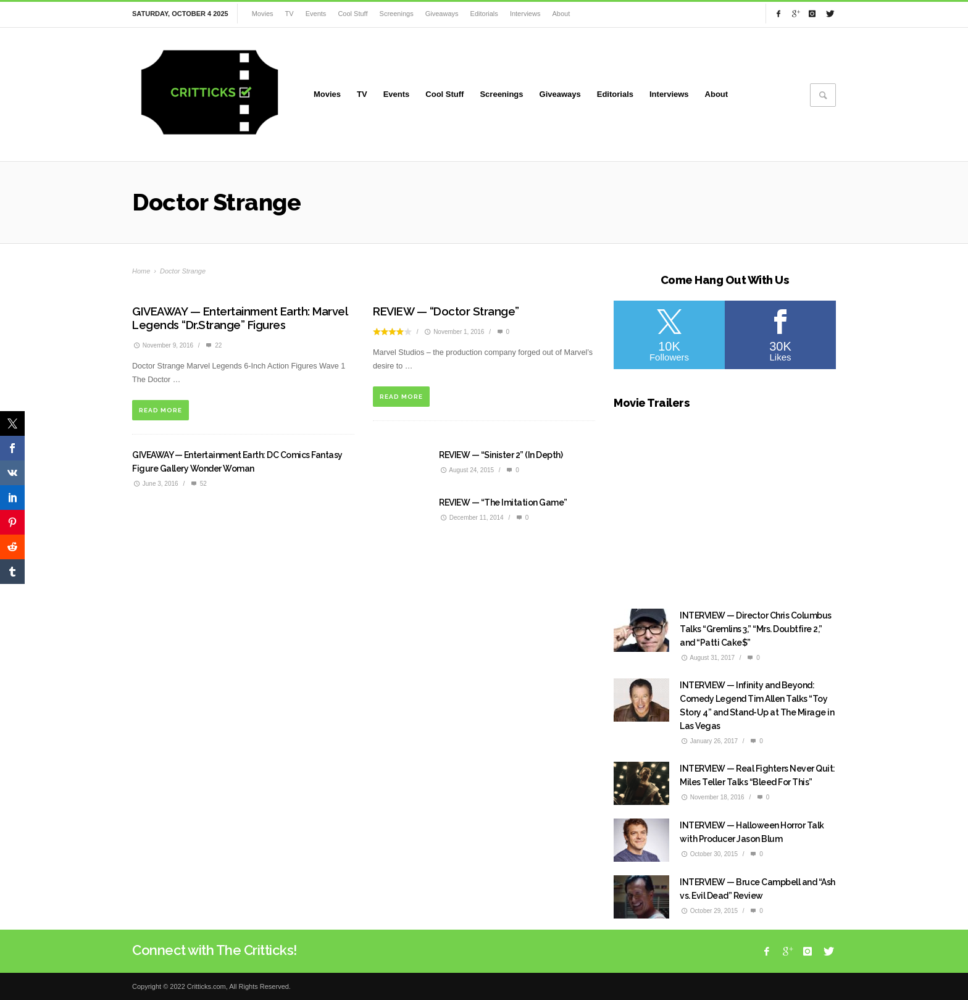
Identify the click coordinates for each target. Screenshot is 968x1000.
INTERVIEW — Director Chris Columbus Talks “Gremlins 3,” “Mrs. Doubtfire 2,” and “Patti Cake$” (756, 629)
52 (198, 483)
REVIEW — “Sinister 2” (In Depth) (500, 455)
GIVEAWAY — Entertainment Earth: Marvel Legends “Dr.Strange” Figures (239, 318)
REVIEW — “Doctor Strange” (446, 311)
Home (141, 271)
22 (213, 345)
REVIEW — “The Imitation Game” (503, 502)
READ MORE (160, 410)
